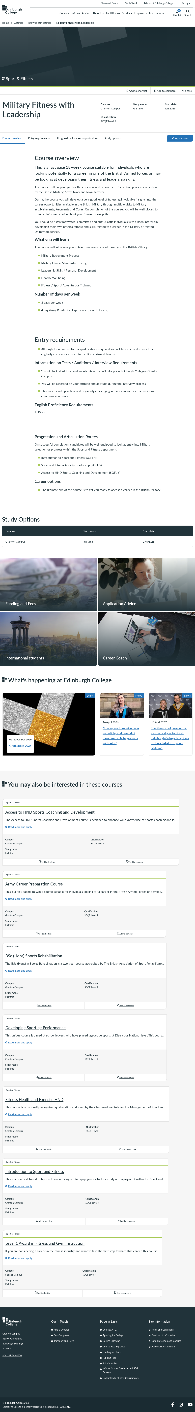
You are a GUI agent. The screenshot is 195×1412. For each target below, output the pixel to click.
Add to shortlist (137, 91)
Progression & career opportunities (77, 138)
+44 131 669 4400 (12, 1355)
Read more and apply (20, 827)
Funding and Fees (111, 1352)
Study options (112, 138)
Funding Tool (109, 1357)
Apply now (180, 138)
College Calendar (111, 1340)
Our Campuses (61, 1335)
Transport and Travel (64, 1340)
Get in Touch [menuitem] (131, 3)
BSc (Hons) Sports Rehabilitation (33, 955)
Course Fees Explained (114, 1346)
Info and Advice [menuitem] (81, 13)
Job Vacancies (110, 1363)
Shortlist (177, 13)
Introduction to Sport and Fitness (34, 1171)
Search (187, 13)
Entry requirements (39, 138)
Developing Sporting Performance (35, 1027)
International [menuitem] (156, 13)
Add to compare (164, 91)
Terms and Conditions (162, 1329)
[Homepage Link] (24, 1321)
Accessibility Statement (163, 1346)
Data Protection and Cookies (166, 1340)
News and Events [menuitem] (109, 3)
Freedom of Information (163, 1335)
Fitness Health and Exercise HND (34, 1099)
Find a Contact (61, 1329)
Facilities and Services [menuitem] (119, 13)
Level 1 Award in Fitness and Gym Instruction (44, 1243)
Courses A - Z (109, 1329)
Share (187, 91)
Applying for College (113, 1335)
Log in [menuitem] (186, 3)
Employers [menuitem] (140, 13)
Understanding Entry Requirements (121, 1378)
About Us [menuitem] (98, 13)
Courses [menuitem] (64, 13)
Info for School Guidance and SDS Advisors (120, 1370)
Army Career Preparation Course (34, 884)
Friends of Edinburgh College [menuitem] (158, 3)
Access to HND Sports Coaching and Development (50, 812)
